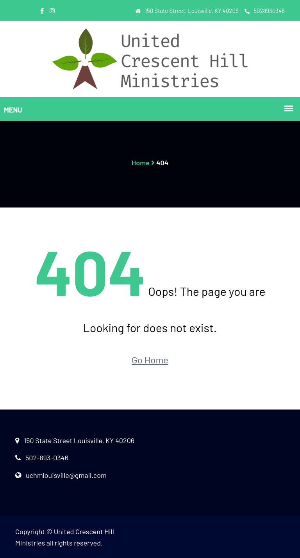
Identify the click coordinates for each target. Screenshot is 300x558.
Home (141, 162)
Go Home (150, 359)
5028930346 (265, 10)
